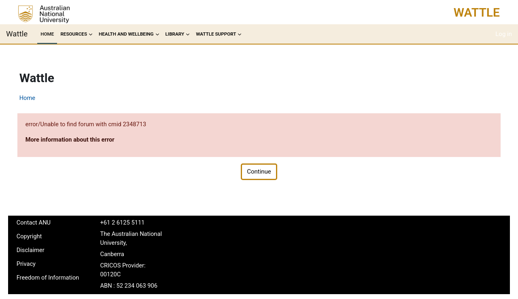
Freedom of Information (43, 283)
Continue (259, 172)
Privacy (37, 265)
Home (39, 98)
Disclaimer (42, 250)
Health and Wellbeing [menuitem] (126, 34)
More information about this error (82, 140)
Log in (503, 34)
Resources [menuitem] (73, 34)
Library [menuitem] (175, 34)
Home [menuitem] (47, 34)
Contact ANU (45, 223)
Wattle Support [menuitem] (216, 34)
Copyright (41, 237)
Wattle (477, 12)
